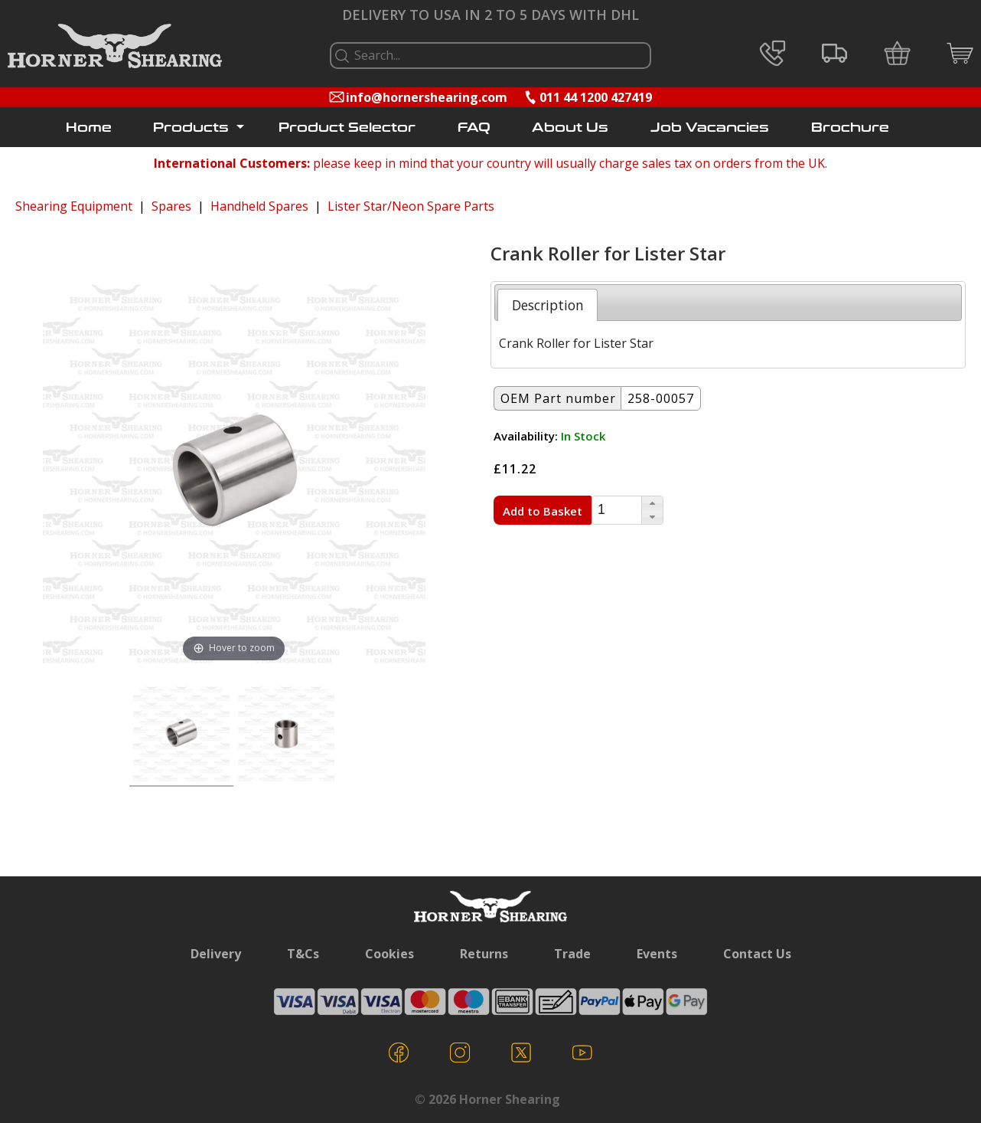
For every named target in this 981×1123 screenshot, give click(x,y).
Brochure (850, 127)
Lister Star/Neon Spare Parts (411, 206)
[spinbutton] (617, 510)
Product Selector (347, 127)
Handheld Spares (259, 206)
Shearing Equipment (73, 206)
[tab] (547, 305)
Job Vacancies (709, 127)
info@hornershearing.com (426, 97)
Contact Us (757, 953)
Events (657, 953)
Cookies (389, 953)
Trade (572, 953)
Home (89, 127)
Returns (484, 953)
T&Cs (303, 953)
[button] (652, 503)
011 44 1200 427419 (595, 97)
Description (548, 305)
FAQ (474, 127)
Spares (171, 206)
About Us (570, 127)
